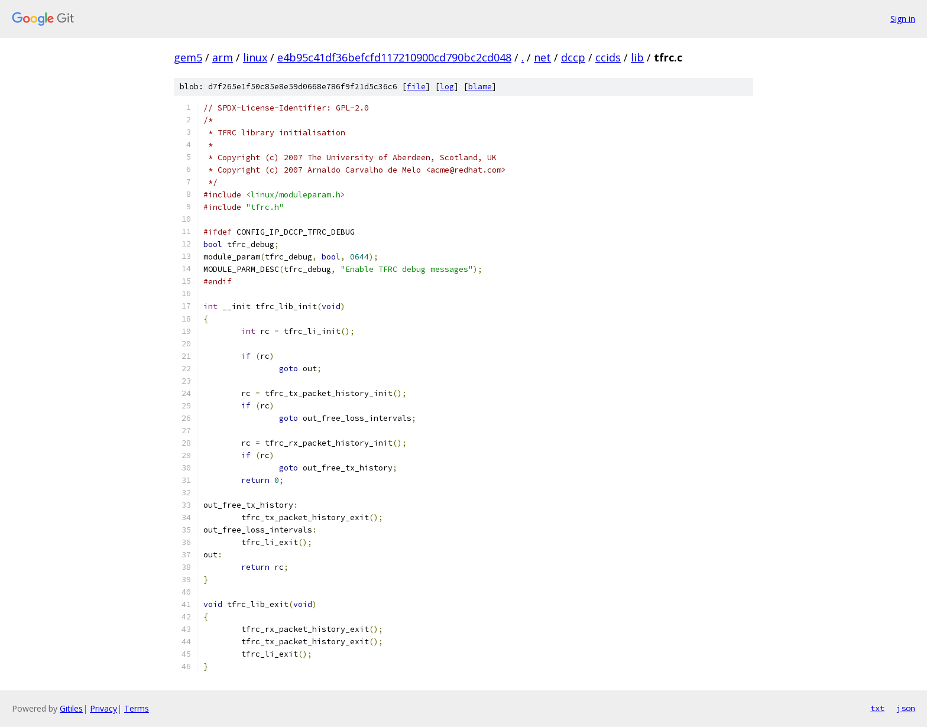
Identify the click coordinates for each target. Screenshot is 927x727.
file (416, 87)
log (447, 87)
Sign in (902, 18)
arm (222, 57)
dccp (573, 57)
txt (877, 708)
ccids (608, 57)
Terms (136, 708)
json (905, 708)
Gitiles (71, 708)
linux (255, 57)
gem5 (188, 57)
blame (480, 87)
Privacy (103, 708)
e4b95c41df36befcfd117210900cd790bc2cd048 (394, 57)
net (542, 57)
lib (637, 57)
